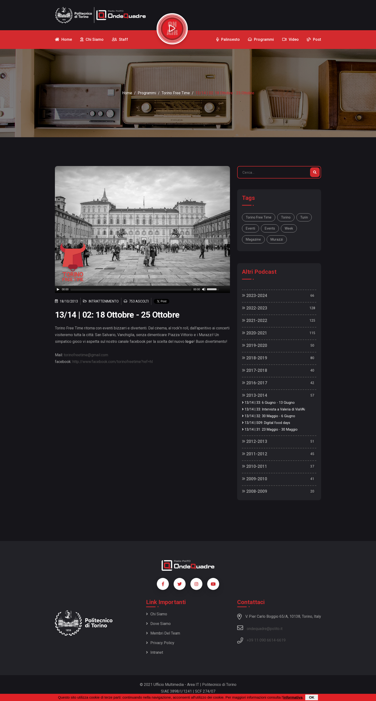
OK (311, 697)
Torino (286, 217)
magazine (253, 239)
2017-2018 (254, 370)
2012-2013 (254, 441)
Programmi (147, 93)
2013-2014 (254, 395)
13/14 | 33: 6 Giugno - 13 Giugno (268, 403)
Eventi (250, 228)
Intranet (154, 652)
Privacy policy (160, 643)
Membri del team (163, 633)
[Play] (58, 289)
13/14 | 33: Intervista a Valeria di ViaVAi (273, 409)
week (289, 228)
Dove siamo (158, 623)
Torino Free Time (176, 93)
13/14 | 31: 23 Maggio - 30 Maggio (270, 430)
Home (127, 93)
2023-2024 (254, 295)
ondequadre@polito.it (259, 628)
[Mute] (204, 289)
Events (270, 228)
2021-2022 (254, 320)
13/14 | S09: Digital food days (266, 423)
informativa (293, 697)
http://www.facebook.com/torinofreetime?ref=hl (112, 361)
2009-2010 (254, 478)
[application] (142, 289)
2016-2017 (254, 382)
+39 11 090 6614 (261, 640)
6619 (281, 640)
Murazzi (276, 239)
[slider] (131, 289)
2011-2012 (254, 453)
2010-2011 (254, 466)
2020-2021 (254, 332)
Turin (304, 217)
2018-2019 (254, 357)
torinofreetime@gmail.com (86, 355)
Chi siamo (156, 614)
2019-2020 (254, 345)
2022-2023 (254, 307)
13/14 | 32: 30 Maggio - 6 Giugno (268, 416)
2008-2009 (254, 491)
